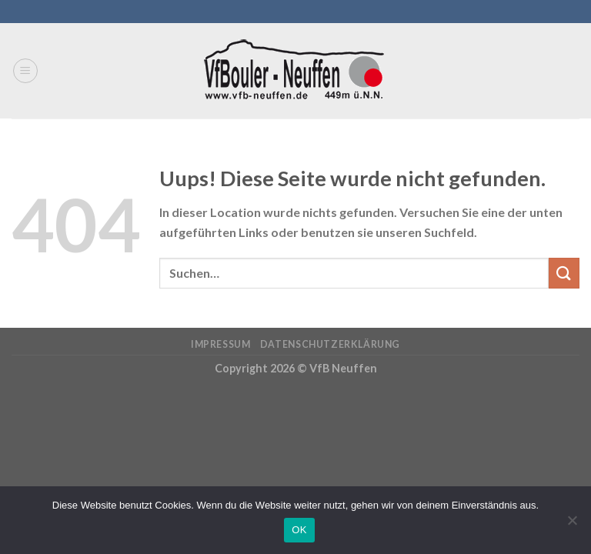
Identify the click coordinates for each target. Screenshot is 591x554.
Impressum (221, 344)
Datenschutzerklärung (330, 344)
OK (299, 530)
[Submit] (564, 273)
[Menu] (25, 70)
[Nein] (571, 524)
